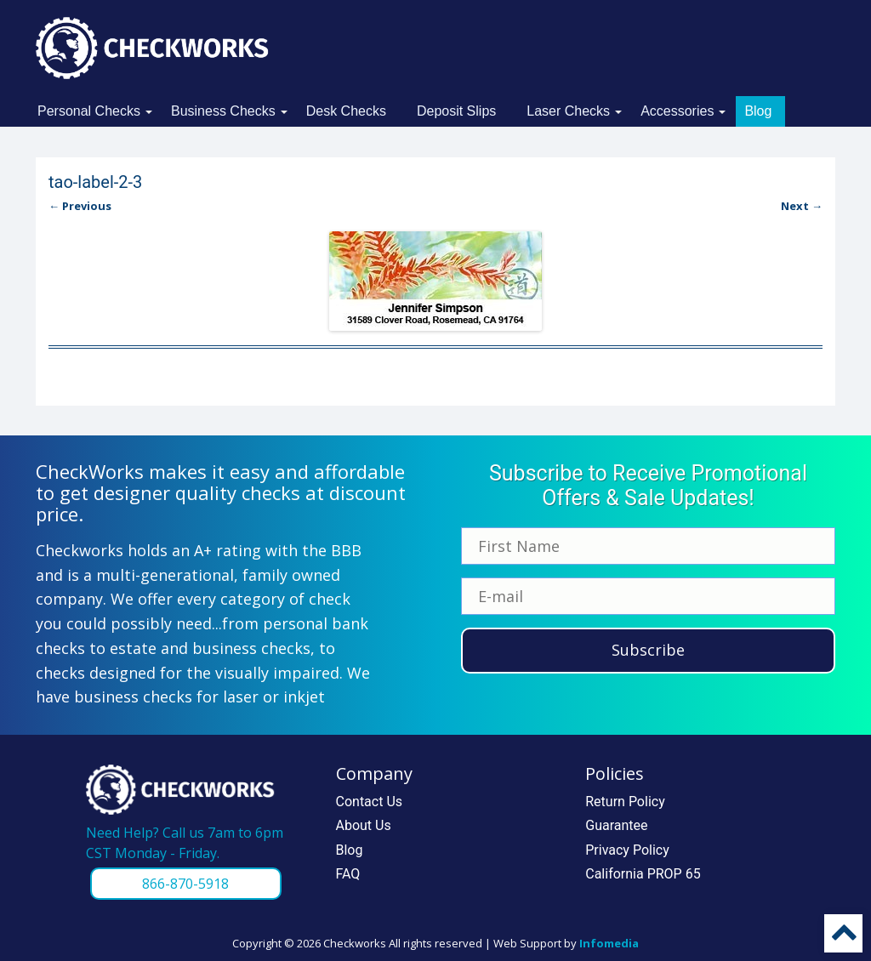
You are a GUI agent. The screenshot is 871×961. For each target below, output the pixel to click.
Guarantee (616, 825)
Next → (802, 205)
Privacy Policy (627, 850)
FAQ (348, 874)
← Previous (79, 205)
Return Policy (624, 801)
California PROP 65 (642, 874)
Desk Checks (346, 111)
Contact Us (369, 801)
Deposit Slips (456, 111)
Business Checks (223, 111)
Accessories (677, 111)
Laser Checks (568, 111)
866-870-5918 (185, 883)
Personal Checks (88, 111)
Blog (757, 111)
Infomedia (609, 943)
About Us (363, 825)
